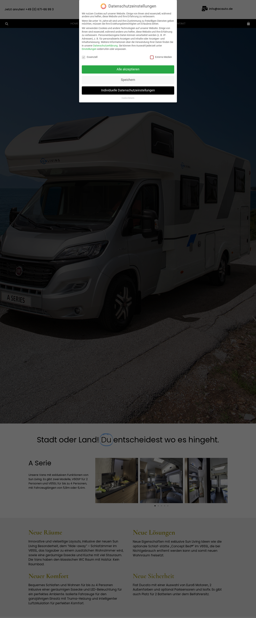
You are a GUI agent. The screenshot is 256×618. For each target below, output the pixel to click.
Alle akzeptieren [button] (128, 69)
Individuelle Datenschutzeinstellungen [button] (128, 90)
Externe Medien (161, 57)
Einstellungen (89, 49)
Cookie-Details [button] (128, 98)
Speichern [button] (128, 80)
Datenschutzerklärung (105, 45)
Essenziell (89, 57)
